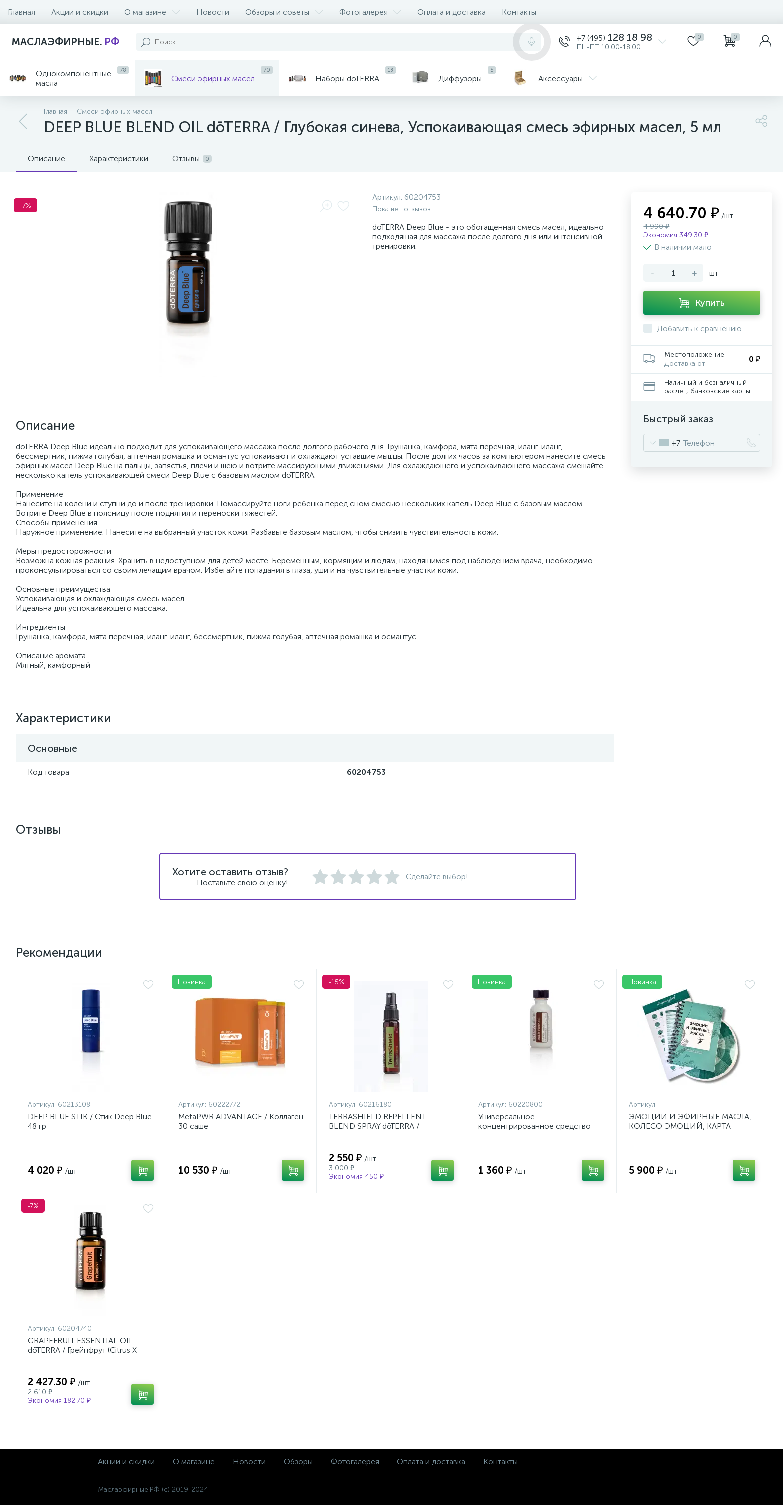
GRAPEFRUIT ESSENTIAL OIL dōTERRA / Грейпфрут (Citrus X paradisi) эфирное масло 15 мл (83, 1350)
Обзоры (298, 1461)
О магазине (152, 12)
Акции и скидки (79, 12)
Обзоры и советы (284, 12)
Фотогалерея (370, 12)
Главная (21, 12)
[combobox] (662, 442)
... (616, 78)
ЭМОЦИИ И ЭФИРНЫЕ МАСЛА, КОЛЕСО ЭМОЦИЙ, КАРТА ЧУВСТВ (690, 1126)
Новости (212, 12)
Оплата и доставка (451, 12)
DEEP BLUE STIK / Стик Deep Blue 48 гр (90, 1121)
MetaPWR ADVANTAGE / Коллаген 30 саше (240, 1121)
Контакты (519, 12)
